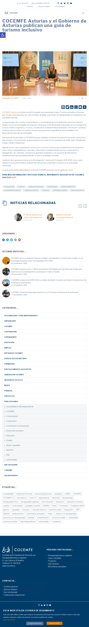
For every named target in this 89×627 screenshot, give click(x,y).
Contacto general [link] (11, 586)
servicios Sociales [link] (59, 517)
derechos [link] (55, 498)
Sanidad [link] (31, 517)
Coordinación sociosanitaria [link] (17, 426)
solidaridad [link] (73, 517)
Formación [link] (9, 364)
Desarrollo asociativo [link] (15, 431)
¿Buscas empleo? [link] (44, 6)
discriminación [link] (47, 502)
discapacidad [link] (52, 187)
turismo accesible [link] (77, 190)
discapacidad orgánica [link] (12, 190)
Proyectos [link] (9, 396)
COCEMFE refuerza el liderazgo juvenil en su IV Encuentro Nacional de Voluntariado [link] (44, 292)
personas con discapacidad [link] (14, 517)
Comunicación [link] (12, 416)
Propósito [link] (52, 561)
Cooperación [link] (10, 332)
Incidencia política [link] (13, 380)
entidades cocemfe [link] (31, 190)
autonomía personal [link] (36, 187)
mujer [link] (50, 513)
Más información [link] (9, 620)
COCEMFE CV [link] (8, 498)
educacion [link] (60, 502)
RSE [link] (7, 455)
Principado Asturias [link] (60, 190)
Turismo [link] (8, 470)
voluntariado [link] (44, 521)
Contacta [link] (30, 6)
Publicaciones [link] (11, 401)
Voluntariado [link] (11, 459)
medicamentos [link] (18, 513)
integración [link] (68, 510)
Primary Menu (83, 13)
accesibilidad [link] (9, 187)
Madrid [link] (6, 513)
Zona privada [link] (59, 6)
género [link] (6, 510)
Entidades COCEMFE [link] (10, 98)
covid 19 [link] (32, 498)
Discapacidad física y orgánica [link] (60, 555)
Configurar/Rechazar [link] (35, 623)
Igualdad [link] (15, 510)
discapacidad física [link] (68, 187)
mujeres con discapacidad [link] (66, 513)
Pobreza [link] (8, 391)
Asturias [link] (21, 187)
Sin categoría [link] (10, 465)
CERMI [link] (67, 494)
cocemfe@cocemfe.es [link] (42, 3)
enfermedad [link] (17, 506)
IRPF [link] (78, 510)
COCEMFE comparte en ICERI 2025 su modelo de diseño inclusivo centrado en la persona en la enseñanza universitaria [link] (48, 281)
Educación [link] (9, 342)
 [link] (85, 98)
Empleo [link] (7, 348)
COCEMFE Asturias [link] (9, 112)
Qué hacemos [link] (53, 564)
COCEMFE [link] (8, 326)
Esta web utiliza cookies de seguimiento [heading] (28, 610)
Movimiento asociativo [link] (57, 566)
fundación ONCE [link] (77, 506)
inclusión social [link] (55, 510)
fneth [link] (54, 506)
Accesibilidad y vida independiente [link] (21, 316)
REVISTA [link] (9, 450)
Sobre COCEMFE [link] (54, 558)
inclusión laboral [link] (39, 510)
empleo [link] (6, 506)
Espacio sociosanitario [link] (15, 358)
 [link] (82, 98)
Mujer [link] (7, 385)
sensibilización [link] (43, 517)
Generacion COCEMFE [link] (14, 375)
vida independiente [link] (28, 521)
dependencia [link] (44, 498)
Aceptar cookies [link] (54, 623)
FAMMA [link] (46, 506)
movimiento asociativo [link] (36, 513)
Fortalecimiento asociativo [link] (17, 369)
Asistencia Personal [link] (24, 494)
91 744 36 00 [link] (23, 3)
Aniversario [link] (10, 321)
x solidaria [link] (56, 521)
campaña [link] (58, 494)
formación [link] (64, 506)
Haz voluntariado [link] (10, 592)
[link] (3, 35)
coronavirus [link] (10, 337)
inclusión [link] (46, 190)
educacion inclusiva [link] (74, 502)
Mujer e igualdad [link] (13, 445)
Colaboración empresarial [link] (14, 595)
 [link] (79, 98)
